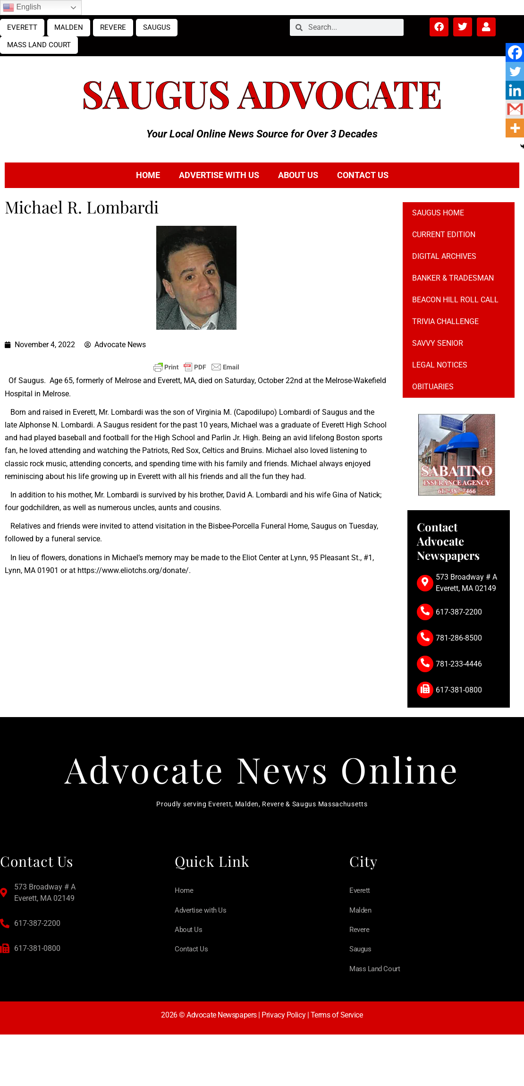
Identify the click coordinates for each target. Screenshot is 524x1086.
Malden (68, 27)
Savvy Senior (437, 343)
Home (148, 175)
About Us (298, 175)
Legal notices (439, 364)
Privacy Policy (283, 1018)
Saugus (156, 27)
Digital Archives (444, 256)
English (22, 7)
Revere (113, 27)
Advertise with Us (219, 175)
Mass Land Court (39, 45)
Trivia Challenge (445, 321)
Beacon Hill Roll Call (455, 299)
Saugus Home (438, 212)
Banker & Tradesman (453, 278)
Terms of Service (337, 1018)
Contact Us (363, 175)
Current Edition (443, 234)
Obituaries (433, 386)
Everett (22, 27)
